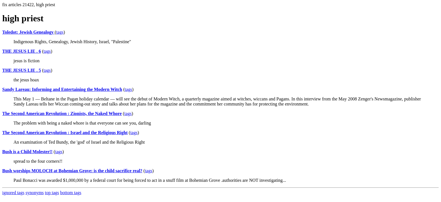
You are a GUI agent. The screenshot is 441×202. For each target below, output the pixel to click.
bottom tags (70, 192)
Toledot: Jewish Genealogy (28, 32)
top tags (52, 192)
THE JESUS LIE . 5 (21, 70)
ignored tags (13, 192)
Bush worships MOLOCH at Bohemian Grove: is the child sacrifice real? (72, 170)
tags (60, 32)
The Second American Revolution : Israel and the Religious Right (65, 132)
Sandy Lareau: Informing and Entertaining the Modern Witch (62, 89)
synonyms (35, 192)
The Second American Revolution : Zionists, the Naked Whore (62, 113)
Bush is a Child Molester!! (27, 151)
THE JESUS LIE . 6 (21, 51)
